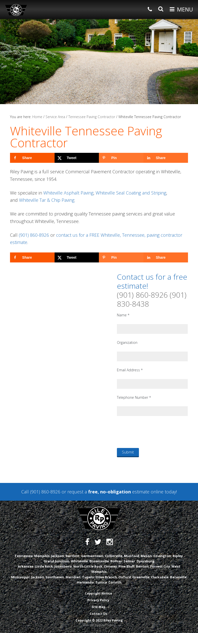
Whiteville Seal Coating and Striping (131, 193)
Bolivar (116, 561)
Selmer (129, 561)
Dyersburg (145, 561)
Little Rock (44, 566)
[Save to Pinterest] (121, 158)
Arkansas (25, 566)
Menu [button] (185, 9)
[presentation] (155, 431)
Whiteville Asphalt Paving (68, 193)
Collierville (113, 556)
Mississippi (20, 577)
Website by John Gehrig (99, 625)
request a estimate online (115, 492)
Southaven (55, 577)
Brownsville (99, 561)
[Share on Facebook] (32, 158)
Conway (110, 566)
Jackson (57, 556)
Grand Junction (56, 561)
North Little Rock (87, 566)
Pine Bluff (126, 566)
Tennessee (24, 556)
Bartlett (73, 556)
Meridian (73, 577)
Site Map (98, 607)
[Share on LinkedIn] (165, 158)
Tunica (101, 582)
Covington (162, 556)
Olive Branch (106, 577)
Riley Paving (16, 10)
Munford (131, 556)
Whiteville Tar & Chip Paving (46, 200)
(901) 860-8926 (34, 235)
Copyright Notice (98, 593)
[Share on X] (77, 158)
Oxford (124, 577)
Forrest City (160, 566)
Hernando (85, 582)
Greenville (140, 577)
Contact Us (98, 614)
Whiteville (79, 561)
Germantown (92, 556)
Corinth (114, 582)
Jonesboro (63, 566)
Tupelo (88, 577)
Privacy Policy (98, 600)
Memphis (42, 556)
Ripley (178, 556)
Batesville (178, 577)
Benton (142, 566)
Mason (146, 556)
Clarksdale (159, 577)
